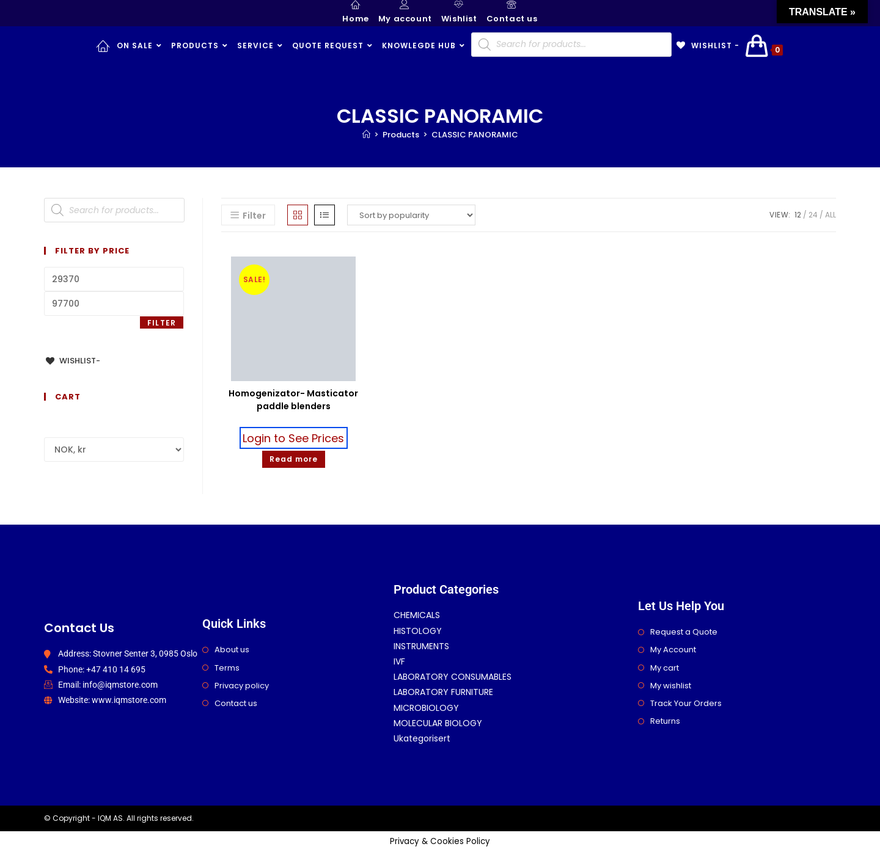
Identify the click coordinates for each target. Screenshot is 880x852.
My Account (673, 649)
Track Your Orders (686, 703)
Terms (227, 668)
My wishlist (670, 685)
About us (232, 649)
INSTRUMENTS (421, 646)
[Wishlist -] (707, 45)
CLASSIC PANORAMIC (474, 134)
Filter (161, 323)
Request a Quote (683, 632)
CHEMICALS (417, 615)
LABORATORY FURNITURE (443, 692)
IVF (399, 661)
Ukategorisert (422, 738)
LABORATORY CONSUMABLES (453, 677)
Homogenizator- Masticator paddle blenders (293, 399)
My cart (664, 668)
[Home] (366, 134)
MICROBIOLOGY (426, 708)
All (830, 214)
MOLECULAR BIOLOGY (438, 723)
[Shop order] (411, 215)
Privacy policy (242, 685)
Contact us (236, 703)
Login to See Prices (293, 437)
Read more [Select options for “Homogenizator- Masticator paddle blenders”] (294, 459)
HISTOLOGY (418, 631)
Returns (665, 721)
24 (813, 214)
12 (797, 214)
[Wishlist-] (72, 360)
